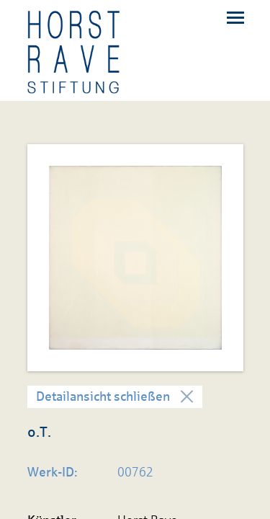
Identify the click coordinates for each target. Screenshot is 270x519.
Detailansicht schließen (103, 396)
